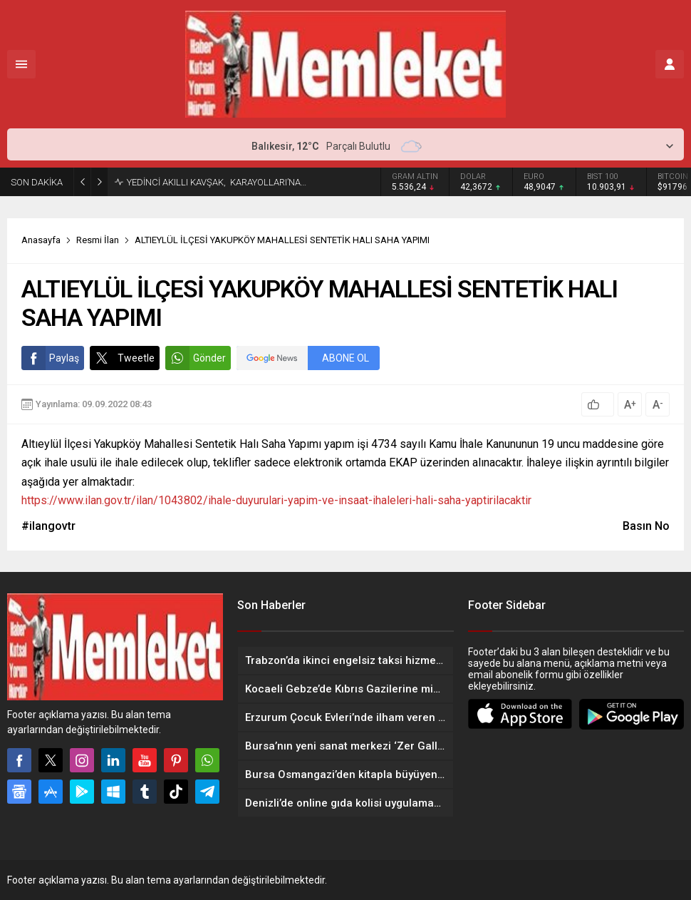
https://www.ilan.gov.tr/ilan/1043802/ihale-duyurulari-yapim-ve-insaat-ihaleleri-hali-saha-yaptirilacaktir (276, 500)
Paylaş (50, 358)
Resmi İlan (97, 240)
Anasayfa (41, 240)
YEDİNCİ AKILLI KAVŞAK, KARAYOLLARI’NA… (216, 182)
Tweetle (122, 358)
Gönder (195, 358)
